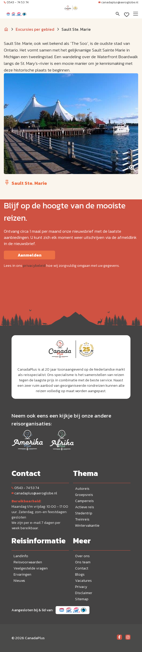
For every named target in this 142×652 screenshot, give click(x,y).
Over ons (82, 556)
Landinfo (21, 556)
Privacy (81, 586)
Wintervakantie (87, 525)
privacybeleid (34, 265)
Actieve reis (84, 507)
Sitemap (81, 599)
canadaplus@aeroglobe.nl (118, 2)
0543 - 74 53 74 (16, 2)
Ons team (82, 562)
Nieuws (19, 580)
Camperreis (84, 501)
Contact (81, 568)
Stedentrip (83, 513)
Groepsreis (84, 494)
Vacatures (83, 580)
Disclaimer (83, 593)
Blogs (80, 574)
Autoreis (82, 488)
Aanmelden (30, 255)
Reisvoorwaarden (28, 562)
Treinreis (82, 519)
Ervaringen (22, 574)
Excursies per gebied (35, 29)
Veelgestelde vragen (31, 568)
